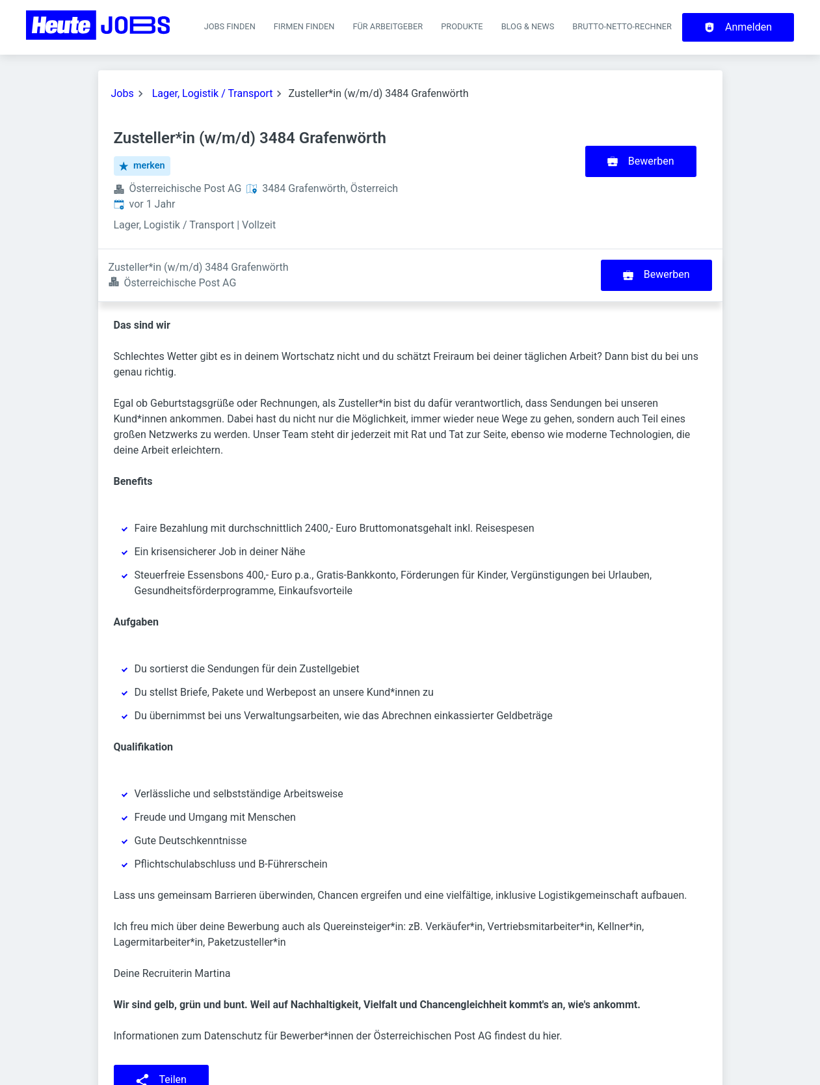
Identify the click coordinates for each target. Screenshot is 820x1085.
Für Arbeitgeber (387, 26)
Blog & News (528, 26)
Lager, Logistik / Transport (212, 93)
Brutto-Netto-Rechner (622, 26)
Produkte (462, 26)
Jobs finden (230, 26)
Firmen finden (304, 26)
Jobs (122, 93)
